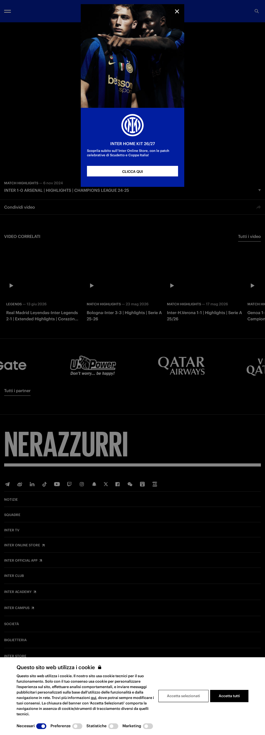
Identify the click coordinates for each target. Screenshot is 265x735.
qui (93, 697)
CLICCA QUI (132, 171)
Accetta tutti (229, 696)
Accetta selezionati (183, 696)
